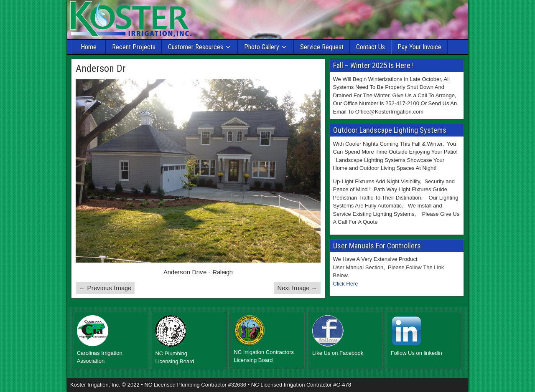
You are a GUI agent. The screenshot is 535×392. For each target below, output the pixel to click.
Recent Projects (133, 47)
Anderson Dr (101, 68)
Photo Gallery (261, 47)
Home (89, 47)
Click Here (345, 284)
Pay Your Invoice (419, 47)
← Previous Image (105, 287)
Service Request (322, 47)
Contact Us (370, 47)
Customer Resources (195, 47)
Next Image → (297, 287)
